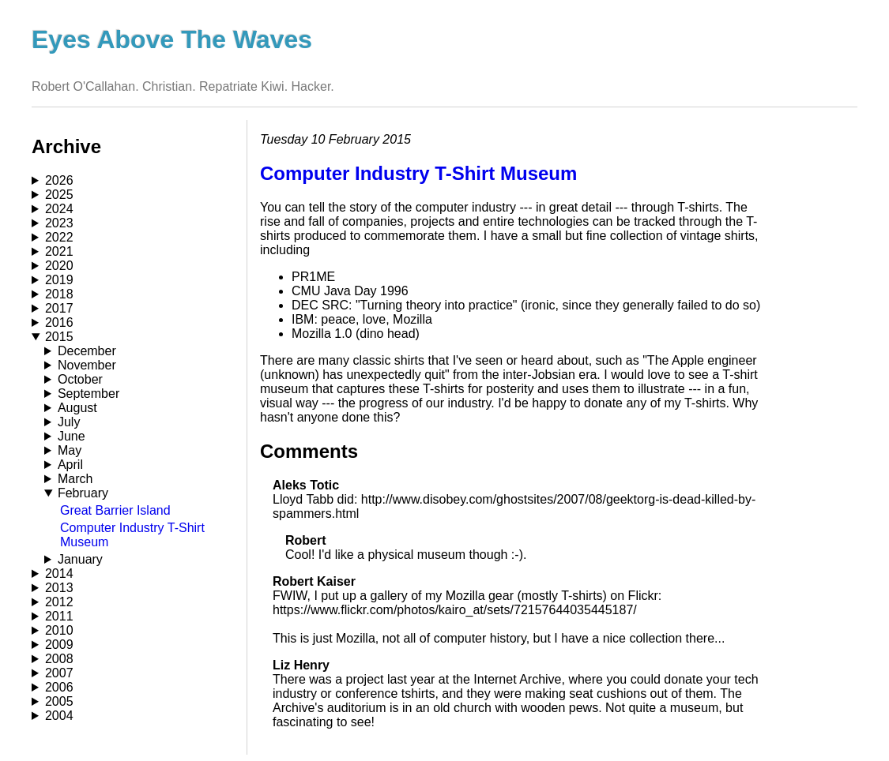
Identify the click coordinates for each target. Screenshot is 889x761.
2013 (59, 587)
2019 (59, 280)
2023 (59, 223)
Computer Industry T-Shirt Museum (418, 173)
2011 (59, 616)
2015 (59, 336)
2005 (59, 701)
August (77, 407)
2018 (59, 294)
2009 (59, 644)
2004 (59, 715)
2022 (59, 237)
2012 (59, 602)
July (69, 422)
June (71, 436)
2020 (59, 265)
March (75, 478)
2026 (59, 180)
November (87, 365)
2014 (59, 573)
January (80, 559)
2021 (59, 251)
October (80, 379)
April (70, 464)
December (87, 351)
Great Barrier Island (115, 510)
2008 (59, 658)
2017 (59, 308)
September (88, 393)
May (69, 450)
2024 (59, 209)
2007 (59, 673)
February (83, 493)
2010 (59, 630)
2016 (59, 322)
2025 (59, 194)
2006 (59, 687)
